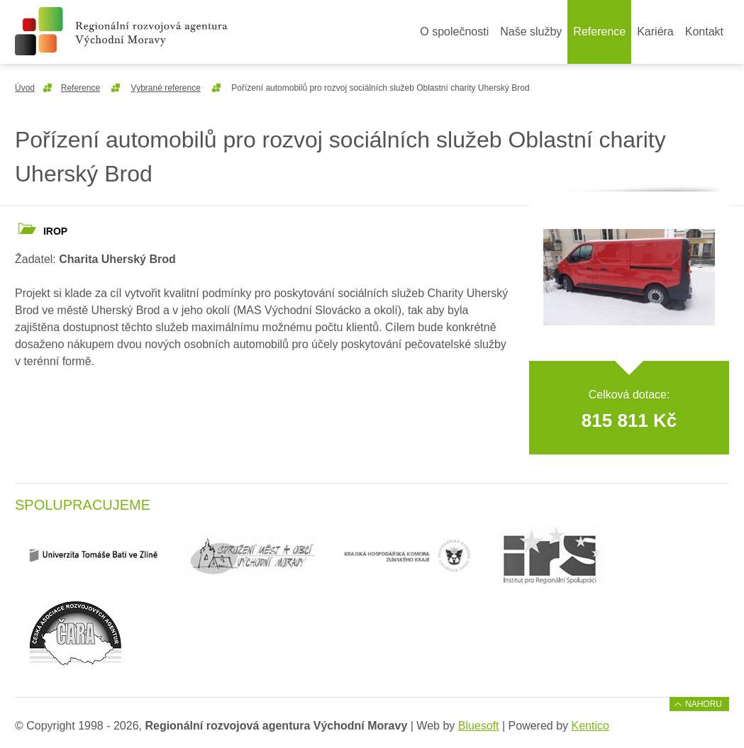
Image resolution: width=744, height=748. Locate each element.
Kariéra (655, 32)
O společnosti (454, 32)
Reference (599, 32)
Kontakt (704, 32)
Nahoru (703, 704)
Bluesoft (478, 726)
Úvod (25, 88)
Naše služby (531, 32)
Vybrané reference (166, 88)
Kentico (590, 726)
